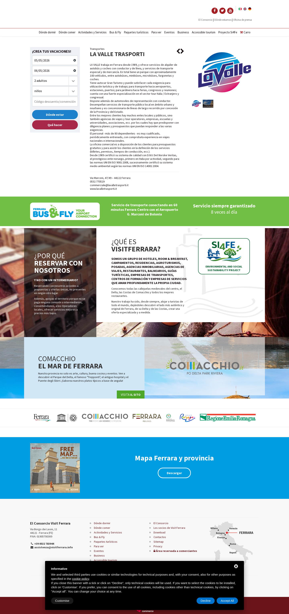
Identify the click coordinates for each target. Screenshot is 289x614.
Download (159, 532)
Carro (245, 32)
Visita (130, 395)
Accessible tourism (203, 32)
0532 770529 (97, 181)
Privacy (158, 546)
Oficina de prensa (242, 20)
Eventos (169, 32)
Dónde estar (55, 115)
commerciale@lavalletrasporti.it (109, 185)
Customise (62, 600)
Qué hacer (55, 125)
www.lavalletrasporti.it (103, 189)
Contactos (160, 537)
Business (183, 32)
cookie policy (80, 578)
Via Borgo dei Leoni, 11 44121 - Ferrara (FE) (43, 531)
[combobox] (55, 81)
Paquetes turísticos (136, 32)
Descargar (174, 473)
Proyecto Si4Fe (227, 32)
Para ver (156, 32)
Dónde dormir (47, 32)
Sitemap (159, 541)
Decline (206, 600)
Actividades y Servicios (92, 32)
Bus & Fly (115, 32)
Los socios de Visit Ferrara (169, 528)
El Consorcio (205, 20)
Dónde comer (67, 32)
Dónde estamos (222, 20)
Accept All (227, 600)
